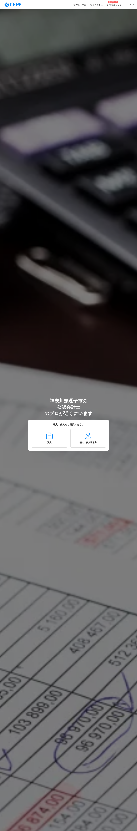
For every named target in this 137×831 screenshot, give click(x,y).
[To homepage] (12, 4)
